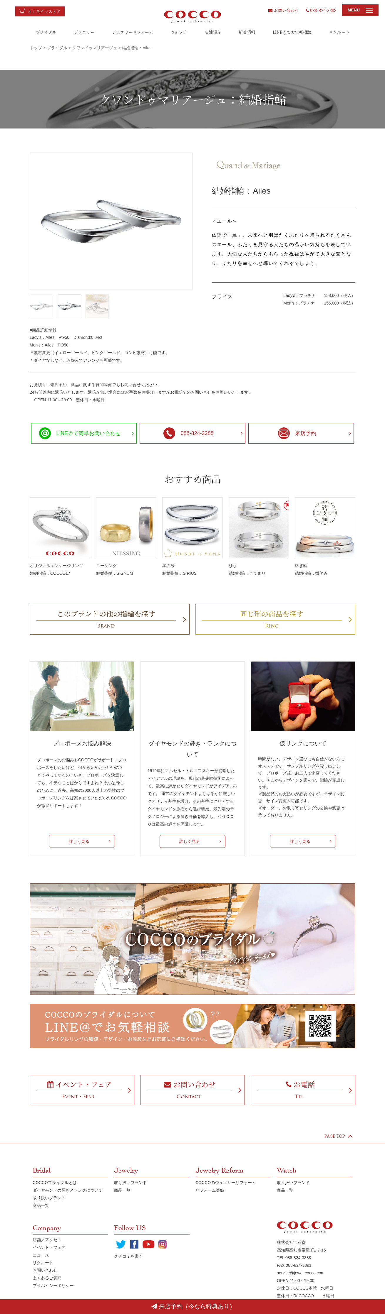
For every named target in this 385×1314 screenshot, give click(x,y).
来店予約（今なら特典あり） (193, 1306)
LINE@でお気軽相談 (292, 32)
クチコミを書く (128, 1256)
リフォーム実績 (209, 1190)
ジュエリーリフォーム (132, 32)
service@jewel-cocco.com (300, 1273)
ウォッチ (179, 32)
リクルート (339, 32)
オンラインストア (44, 11)
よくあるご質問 (47, 1278)
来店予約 (297, 433)
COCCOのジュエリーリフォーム (225, 1182)
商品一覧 (41, 1205)
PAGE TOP (338, 1136)
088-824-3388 (321, 10)
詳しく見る (79, 841)
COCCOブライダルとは (55, 1182)
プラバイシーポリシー (53, 1285)
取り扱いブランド (49, 1197)
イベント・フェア (49, 1247)
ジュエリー (84, 32)
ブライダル (46, 32)
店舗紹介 (213, 32)
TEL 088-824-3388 (294, 1257)
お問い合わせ (283, 10)
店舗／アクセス (47, 1239)
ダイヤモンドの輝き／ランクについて (68, 1190)
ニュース (41, 1255)
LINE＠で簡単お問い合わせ (80, 433)
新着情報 (247, 32)
